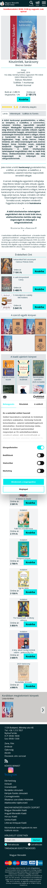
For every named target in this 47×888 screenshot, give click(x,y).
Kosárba (23, 99)
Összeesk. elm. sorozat (15, 756)
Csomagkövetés (12, 796)
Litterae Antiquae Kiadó (16, 822)
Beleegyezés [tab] (8, 404)
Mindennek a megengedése (23, 482)
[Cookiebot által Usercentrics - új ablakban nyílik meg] (33, 397)
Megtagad (23, 489)
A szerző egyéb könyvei (23, 315)
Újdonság (9, 749)
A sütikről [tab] (38, 404)
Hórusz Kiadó (11, 816)
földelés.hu (23, 885)
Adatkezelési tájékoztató (16, 802)
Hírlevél (8, 783)
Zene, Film (9, 743)
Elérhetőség (10, 780)
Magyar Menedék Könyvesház (9, 5)
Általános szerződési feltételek (19, 799)
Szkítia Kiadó (10, 819)
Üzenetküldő (11, 787)
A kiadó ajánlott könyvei (23, 356)
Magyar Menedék (18, 855)
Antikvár (8, 746)
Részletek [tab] (23, 404)
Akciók (8, 752)
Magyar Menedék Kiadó (16, 810)
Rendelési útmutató (14, 790)
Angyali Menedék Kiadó (15, 813)
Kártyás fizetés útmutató (16, 793)
